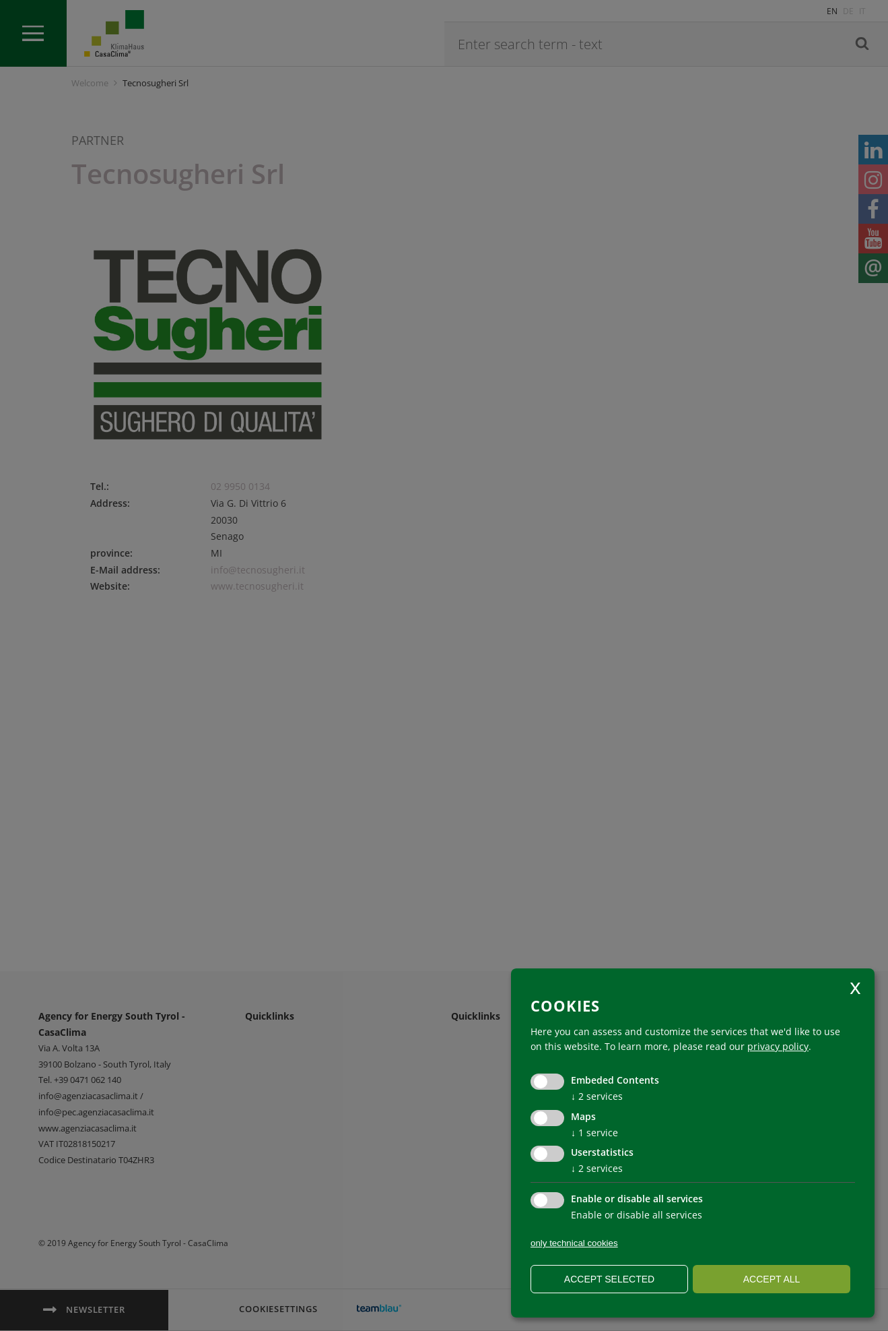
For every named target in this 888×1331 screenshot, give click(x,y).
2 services (597, 1096)
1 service (594, 1132)
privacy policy (778, 1046)
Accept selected (609, 1279)
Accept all (771, 1279)
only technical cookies (574, 1243)
